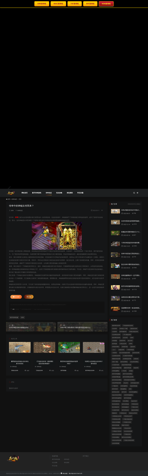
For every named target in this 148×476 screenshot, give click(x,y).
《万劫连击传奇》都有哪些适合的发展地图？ (44, 362)
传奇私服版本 (125, 407)
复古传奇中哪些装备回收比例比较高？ (130, 264)
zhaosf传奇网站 (134, 361)
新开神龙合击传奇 (89, 370)
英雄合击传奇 (14, 370)
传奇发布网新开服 (116, 367)
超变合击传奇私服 (116, 434)
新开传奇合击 (125, 410)
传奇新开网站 (115, 346)
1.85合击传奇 (123, 343)
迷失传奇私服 (125, 404)
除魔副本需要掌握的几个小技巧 (130, 232)
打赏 (29, 297)
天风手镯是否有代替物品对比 (19, 327)
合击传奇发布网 (128, 431)
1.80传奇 (114, 352)
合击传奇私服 (115, 443)
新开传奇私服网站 (116, 398)
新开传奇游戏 (36, 193)
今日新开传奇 (115, 410)
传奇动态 (49, 193)
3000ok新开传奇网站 (129, 380)
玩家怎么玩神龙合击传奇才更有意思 (94, 362)
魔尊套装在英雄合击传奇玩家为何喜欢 (20, 362)
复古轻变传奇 (115, 404)
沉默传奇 (132, 346)
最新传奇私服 (127, 367)
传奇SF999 (122, 340)
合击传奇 (125, 337)
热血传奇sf (134, 401)
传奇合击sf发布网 (116, 440)
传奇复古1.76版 (123, 328)
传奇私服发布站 (116, 401)
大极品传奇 (121, 349)
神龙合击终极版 (116, 422)
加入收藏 (16, 297)
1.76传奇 (124, 371)
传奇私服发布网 (135, 383)
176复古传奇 (134, 407)
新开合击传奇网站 (126, 437)
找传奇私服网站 (133, 392)
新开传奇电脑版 (116, 374)
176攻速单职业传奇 (128, 325)
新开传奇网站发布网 (128, 377)
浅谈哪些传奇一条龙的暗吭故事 (130, 308)
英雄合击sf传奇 (133, 413)
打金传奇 (114, 328)
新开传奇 (124, 392)
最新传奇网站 (134, 410)
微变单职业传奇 (116, 325)
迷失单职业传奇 (116, 337)
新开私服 (114, 343)
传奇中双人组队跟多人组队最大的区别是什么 (75, 327)
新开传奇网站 (124, 361)
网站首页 (25, 193)
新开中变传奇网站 (127, 374)
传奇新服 (114, 340)
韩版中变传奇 (125, 425)
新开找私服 (63, 370)
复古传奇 (130, 340)
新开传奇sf (115, 389)
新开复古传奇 (115, 392)
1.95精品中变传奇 (116, 431)
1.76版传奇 (115, 386)
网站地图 (64, 473)
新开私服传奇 (123, 331)
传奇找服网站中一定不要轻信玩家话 (130, 275)
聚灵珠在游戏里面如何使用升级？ (69, 362)
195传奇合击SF (128, 416)
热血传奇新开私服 (126, 364)
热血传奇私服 (133, 386)
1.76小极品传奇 (127, 334)
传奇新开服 (125, 346)
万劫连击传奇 (39, 370)
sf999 (130, 343)
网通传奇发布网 (116, 358)
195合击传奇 (127, 428)
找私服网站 (123, 389)
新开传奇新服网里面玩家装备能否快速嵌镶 (130, 286)
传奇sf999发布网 (116, 383)
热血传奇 (136, 367)
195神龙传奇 (134, 404)
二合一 (114, 349)
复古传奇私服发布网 (124, 352)
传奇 (12, 210)
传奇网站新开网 (127, 358)
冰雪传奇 (136, 358)
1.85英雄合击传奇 (116, 416)
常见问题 (80, 193)
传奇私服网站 (115, 371)
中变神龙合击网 (116, 419)
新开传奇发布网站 (116, 380)
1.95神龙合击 (123, 413)
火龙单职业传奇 (116, 355)
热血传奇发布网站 (116, 395)
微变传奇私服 (115, 425)
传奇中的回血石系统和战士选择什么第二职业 (130, 253)
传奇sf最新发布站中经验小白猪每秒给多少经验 (130, 210)
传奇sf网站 (125, 401)
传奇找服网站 (124, 386)
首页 (9, 199)
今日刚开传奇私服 (127, 355)
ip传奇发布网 (136, 352)
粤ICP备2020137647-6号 (75, 473)
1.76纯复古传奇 (127, 422)
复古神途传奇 (115, 407)
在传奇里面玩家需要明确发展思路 (130, 221)
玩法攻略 (59, 193)
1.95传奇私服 (130, 349)
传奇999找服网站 (128, 395)
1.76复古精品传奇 (127, 419)
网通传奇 (114, 413)
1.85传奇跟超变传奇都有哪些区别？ (130, 243)
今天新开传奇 (115, 364)
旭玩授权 (70, 193)
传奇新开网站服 (116, 377)
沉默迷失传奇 (133, 328)
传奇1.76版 (115, 361)
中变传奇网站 (115, 437)
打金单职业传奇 (116, 334)
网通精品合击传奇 (116, 428)
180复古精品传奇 (133, 331)
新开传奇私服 (14, 317)
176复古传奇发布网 (129, 440)
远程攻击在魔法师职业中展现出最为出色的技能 (130, 297)
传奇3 (131, 337)
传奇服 (131, 371)
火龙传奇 (114, 331)
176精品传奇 (127, 434)
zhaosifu (126, 383)
